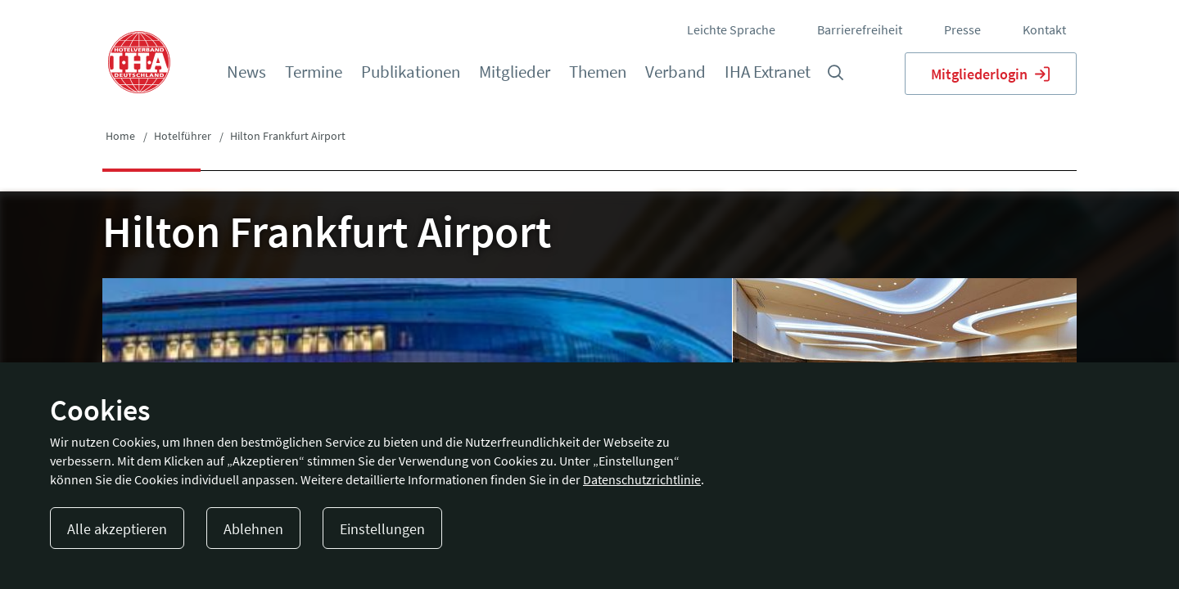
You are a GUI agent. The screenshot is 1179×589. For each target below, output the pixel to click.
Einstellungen (382, 528)
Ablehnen (253, 528)
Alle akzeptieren (117, 528)
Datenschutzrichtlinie (642, 479)
